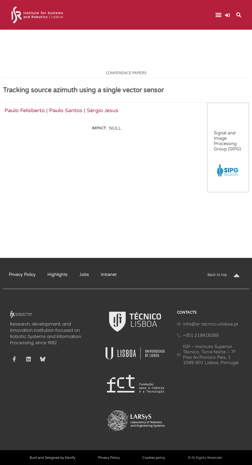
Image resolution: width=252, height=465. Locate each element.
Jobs (84, 274)
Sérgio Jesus (102, 110)
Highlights (57, 274)
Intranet (109, 274)
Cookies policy (153, 458)
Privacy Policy (22, 274)
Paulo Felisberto (24, 110)
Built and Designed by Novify (52, 458)
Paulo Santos (65, 110)
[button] (219, 15)
